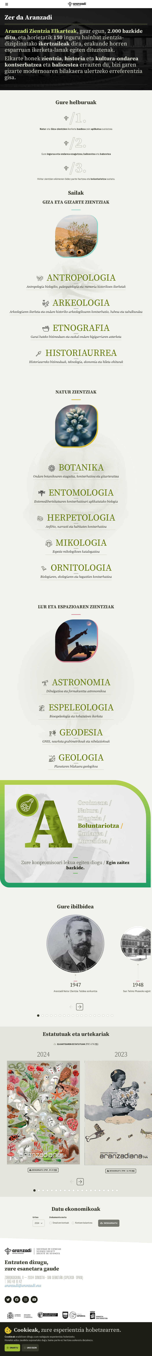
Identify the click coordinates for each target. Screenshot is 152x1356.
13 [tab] (90, 1015)
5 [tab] (55, 1015)
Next (79, 1006)
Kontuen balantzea (83, 1223)
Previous (71, 1006)
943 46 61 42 (14, 1281)
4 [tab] (51, 1015)
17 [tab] (108, 1015)
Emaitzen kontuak (61, 1223)
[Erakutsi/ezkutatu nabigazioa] (7, 4)
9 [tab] (73, 1015)
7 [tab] (64, 1015)
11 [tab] (81, 1015)
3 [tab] (47, 1015)
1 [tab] (38, 1015)
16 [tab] (103, 1015)
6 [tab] (60, 1015)
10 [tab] (77, 1015)
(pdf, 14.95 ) (121, 1171)
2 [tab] (42, 1015)
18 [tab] (112, 1015)
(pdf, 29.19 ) (43, 1170)
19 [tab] (112, 1190)
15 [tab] (99, 1015)
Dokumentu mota (57, 1217)
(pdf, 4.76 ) (76, 1044)
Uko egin (30, 1347)
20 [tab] (117, 1190)
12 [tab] (86, 1015)
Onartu (12, 1347)
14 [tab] (95, 1015)
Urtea (35, 1217)
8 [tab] (68, 1015)
